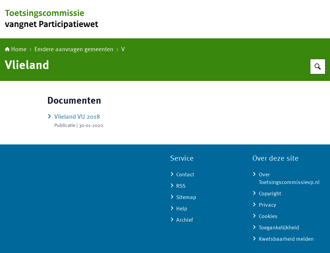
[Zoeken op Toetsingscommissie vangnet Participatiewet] (317, 66)
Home (15, 50)
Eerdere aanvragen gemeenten (73, 50)
